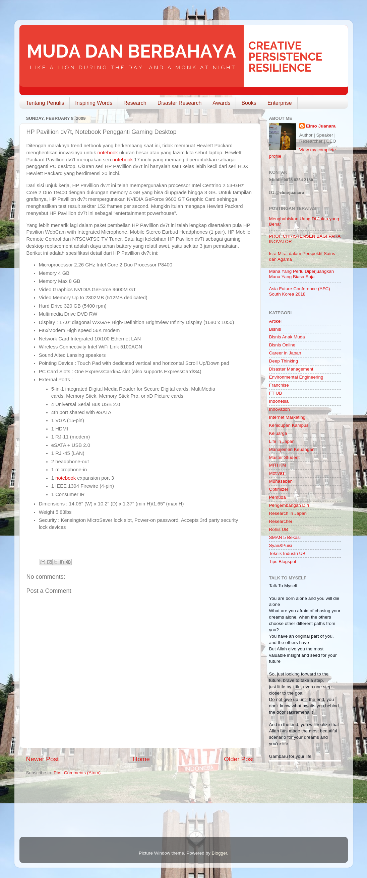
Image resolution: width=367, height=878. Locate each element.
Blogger (219, 853)
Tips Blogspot (282, 561)
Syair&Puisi (280, 545)
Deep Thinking (283, 361)
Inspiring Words (93, 103)
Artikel (275, 321)
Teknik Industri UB (287, 553)
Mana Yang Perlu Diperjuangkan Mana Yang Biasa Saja (301, 274)
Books (248, 103)
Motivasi (277, 473)
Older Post (239, 759)
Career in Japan (285, 352)
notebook (108, 152)
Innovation (279, 409)
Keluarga (278, 433)
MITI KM (277, 465)
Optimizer (279, 489)
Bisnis (275, 329)
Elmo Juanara (321, 126)
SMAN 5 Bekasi (285, 537)
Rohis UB (278, 529)
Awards (221, 103)
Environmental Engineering (296, 377)
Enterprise (279, 103)
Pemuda (277, 497)
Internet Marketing (287, 417)
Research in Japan (288, 513)
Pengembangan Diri (289, 505)
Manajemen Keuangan (292, 449)
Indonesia (279, 401)
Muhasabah (281, 481)
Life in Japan (282, 441)
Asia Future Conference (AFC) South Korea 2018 (299, 291)
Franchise (279, 385)
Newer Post (42, 759)
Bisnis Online (282, 344)
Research (134, 103)
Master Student (284, 457)
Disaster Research (180, 103)
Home (141, 759)
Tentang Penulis (45, 103)
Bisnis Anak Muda (287, 336)
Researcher (281, 521)
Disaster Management (291, 369)
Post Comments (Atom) (77, 772)
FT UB (275, 393)
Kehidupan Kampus (289, 425)
